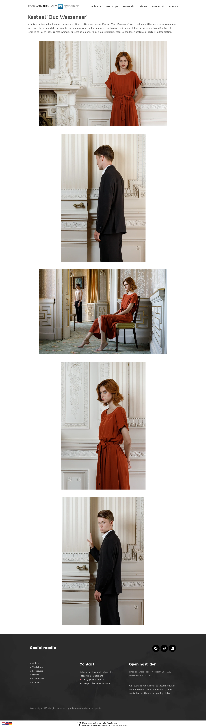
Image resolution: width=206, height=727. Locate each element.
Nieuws (143, 6)
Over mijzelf (158, 6)
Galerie (96, 6)
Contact (173, 6)
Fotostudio (129, 6)
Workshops (112, 6)
